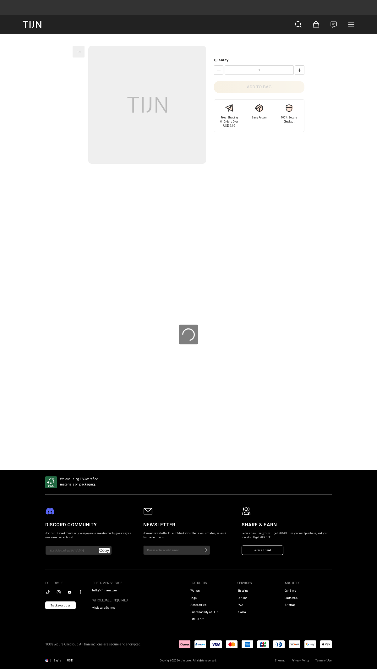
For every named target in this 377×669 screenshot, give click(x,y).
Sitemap (290, 604)
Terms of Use (323, 660)
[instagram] (58, 592)
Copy (104, 550)
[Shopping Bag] (316, 24)
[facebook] (80, 592)
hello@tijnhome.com (104, 590)
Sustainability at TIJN (204, 612)
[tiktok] (48, 592)
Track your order (60, 605)
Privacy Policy (300, 660)
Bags (193, 598)
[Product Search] (298, 24)
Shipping (243, 590)
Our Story (290, 590)
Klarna (242, 612)
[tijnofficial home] (32, 24)
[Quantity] (259, 70)
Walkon (194, 590)
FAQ (240, 604)
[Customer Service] (333, 24)
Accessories (198, 604)
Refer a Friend (262, 550)
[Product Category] (351, 24)
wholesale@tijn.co (103, 607)
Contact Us (291, 598)
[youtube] (69, 592)
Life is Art (197, 619)
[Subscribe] (205, 550)
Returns (242, 598)
